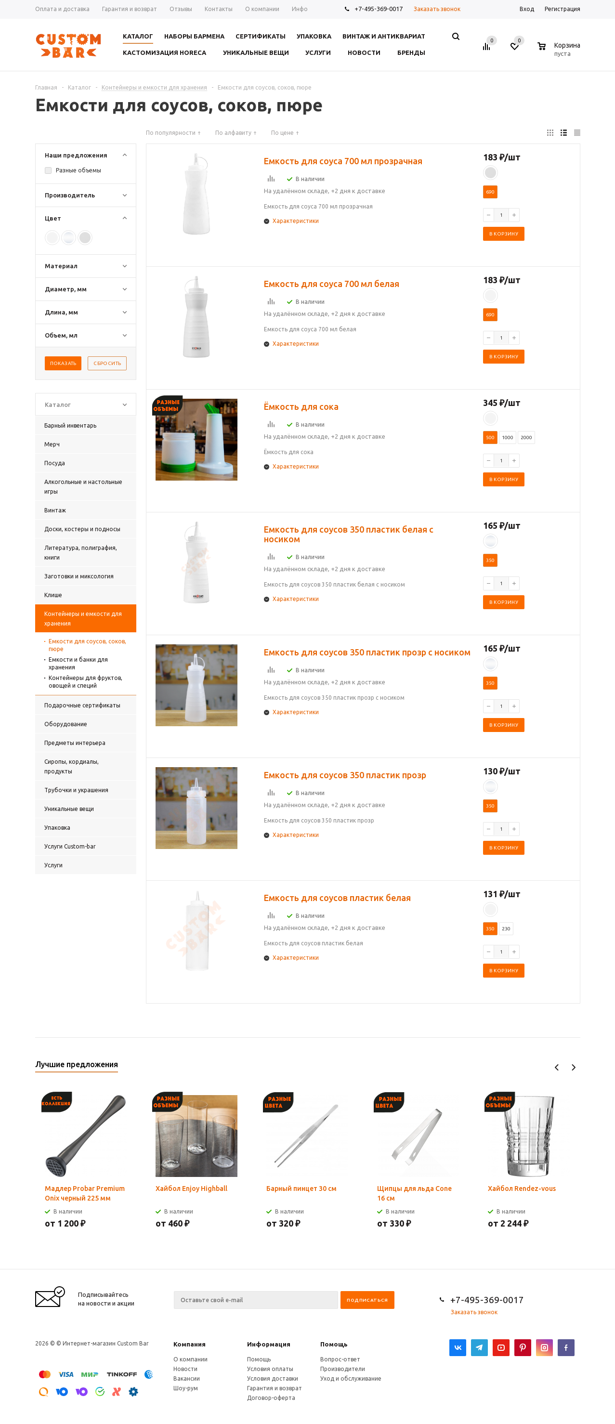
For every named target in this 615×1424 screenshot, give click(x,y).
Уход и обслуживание (350, 1378)
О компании (190, 1359)
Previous (557, 1067)
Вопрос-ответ (340, 1359)
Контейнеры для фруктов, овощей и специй (85, 682)
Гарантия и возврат (274, 1388)
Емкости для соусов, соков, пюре (87, 645)
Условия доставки (272, 1378)
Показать (63, 363)
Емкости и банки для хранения (78, 663)
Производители (342, 1369)
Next (573, 1067)
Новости (185, 1369)
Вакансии (186, 1378)
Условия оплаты (270, 1369)
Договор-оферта (271, 1398)
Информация (268, 1344)
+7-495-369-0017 (378, 8)
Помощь (334, 1344)
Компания (189, 1344)
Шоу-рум (185, 1388)
